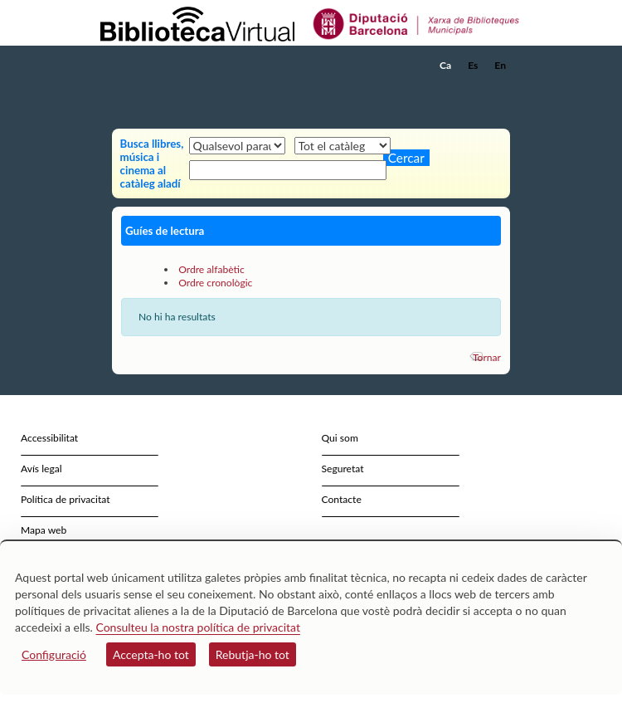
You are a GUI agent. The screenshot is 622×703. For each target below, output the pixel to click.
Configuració (54, 654)
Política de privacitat (65, 499)
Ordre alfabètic (211, 269)
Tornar (487, 357)
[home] (182, 65)
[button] (499, 90)
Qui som (340, 438)
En (500, 65)
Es (473, 65)
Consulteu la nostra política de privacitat (197, 627)
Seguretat (343, 468)
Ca (445, 65)
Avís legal (41, 468)
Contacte (342, 499)
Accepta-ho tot (151, 654)
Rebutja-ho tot (252, 654)
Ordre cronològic (215, 282)
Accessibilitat (49, 438)
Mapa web (43, 530)
